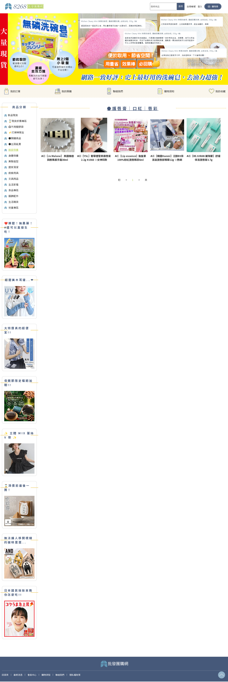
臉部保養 (13, 150)
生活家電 (13, 184)
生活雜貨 (13, 202)
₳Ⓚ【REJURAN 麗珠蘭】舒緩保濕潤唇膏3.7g (203, 158)
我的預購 (67, 91)
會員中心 (32, 674)
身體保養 (13, 155)
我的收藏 (220, 91)
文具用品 (13, 179)
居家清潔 (13, 167)
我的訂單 (15, 91)
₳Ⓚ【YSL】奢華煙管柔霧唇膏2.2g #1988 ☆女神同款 (94, 158)
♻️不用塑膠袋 (16, 127)
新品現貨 (13, 115)
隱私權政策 (74, 674)
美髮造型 (13, 161)
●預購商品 (14, 138)
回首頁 (5, 674)
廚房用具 (13, 173)
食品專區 (13, 190)
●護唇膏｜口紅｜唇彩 (132, 108)
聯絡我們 (118, 91)
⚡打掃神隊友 (16, 132)
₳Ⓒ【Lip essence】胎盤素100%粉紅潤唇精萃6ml (130, 158)
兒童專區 (13, 207)
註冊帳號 (191, 6)
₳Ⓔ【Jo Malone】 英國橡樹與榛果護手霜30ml (57, 158)
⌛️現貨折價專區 (17, 121)
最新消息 (18, 674)
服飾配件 (13, 196)
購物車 (212, 6)
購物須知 (169, 91)
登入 (200, 6)
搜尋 (180, 6)
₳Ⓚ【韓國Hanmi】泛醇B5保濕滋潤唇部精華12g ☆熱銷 (167, 158)
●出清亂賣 (14, 144)
